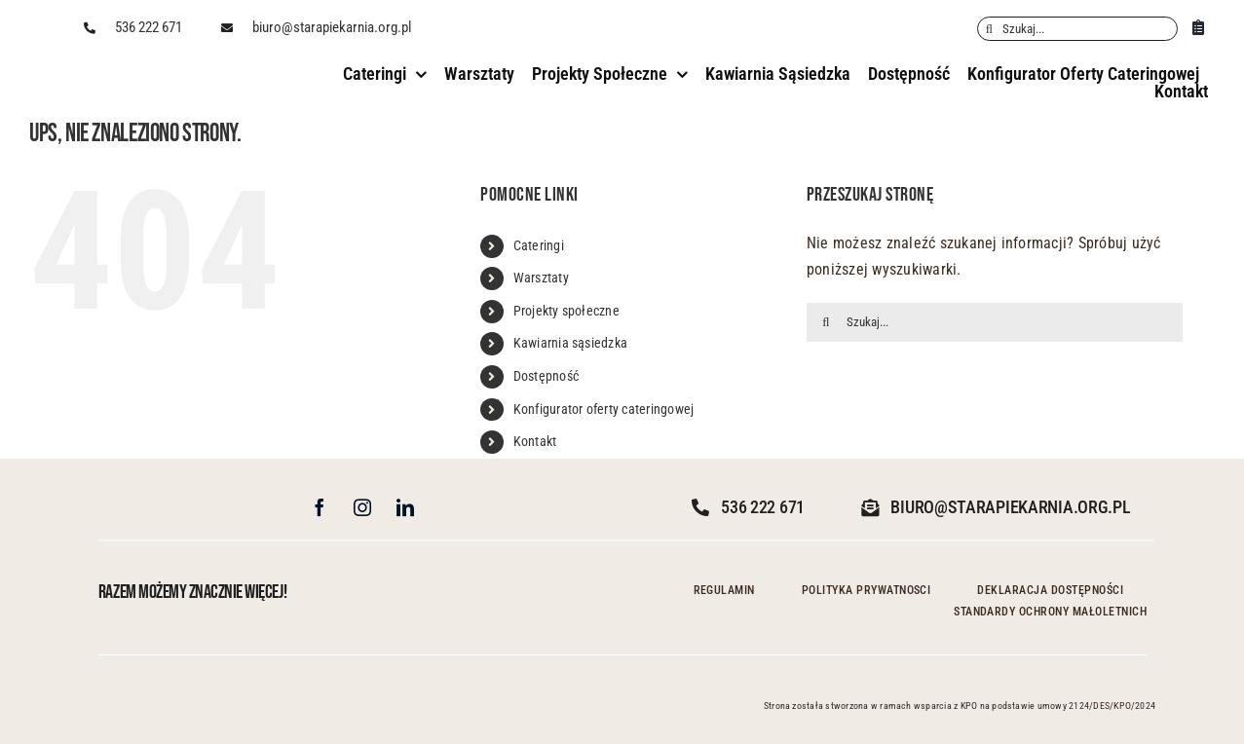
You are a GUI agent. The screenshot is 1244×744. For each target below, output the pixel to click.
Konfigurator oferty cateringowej (604, 409)
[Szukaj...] (1077, 29)
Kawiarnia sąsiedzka (570, 343)
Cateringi (538, 245)
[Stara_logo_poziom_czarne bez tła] (117, 68)
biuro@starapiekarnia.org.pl (331, 27)
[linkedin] (405, 507)
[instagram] (362, 507)
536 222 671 (148, 27)
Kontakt (535, 441)
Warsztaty (541, 277)
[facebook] (319, 507)
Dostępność (546, 376)
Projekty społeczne (566, 310)
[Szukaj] (989, 29)
